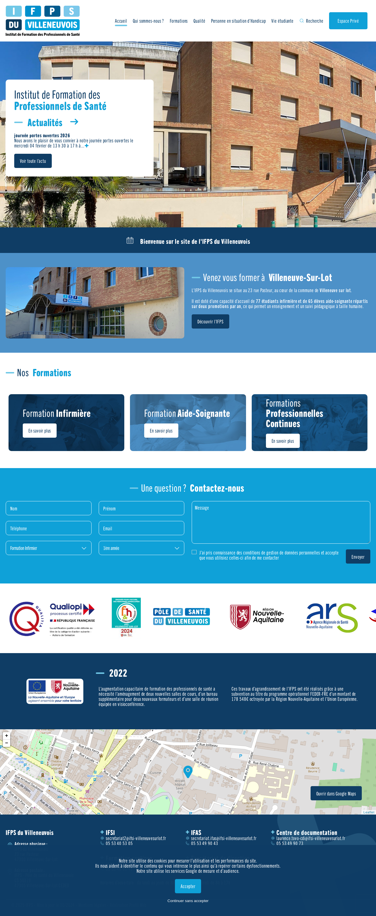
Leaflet (369, 812)
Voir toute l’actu (33, 160)
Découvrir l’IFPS (210, 321)
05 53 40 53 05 (119, 843)
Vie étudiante (282, 20)
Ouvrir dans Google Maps (336, 793)
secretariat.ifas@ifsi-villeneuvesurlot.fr (224, 838)
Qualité (199, 20)
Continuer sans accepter (188, 901)
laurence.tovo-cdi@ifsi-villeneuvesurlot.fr (310, 838)
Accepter (188, 886)
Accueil (121, 20)
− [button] (7, 743)
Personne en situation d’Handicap (238, 20)
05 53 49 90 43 (204, 843)
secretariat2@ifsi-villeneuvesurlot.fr (136, 838)
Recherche (314, 20)
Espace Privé (348, 20)
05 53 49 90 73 (289, 843)
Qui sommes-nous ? (148, 20)
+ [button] (7, 735)
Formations (179, 20)
